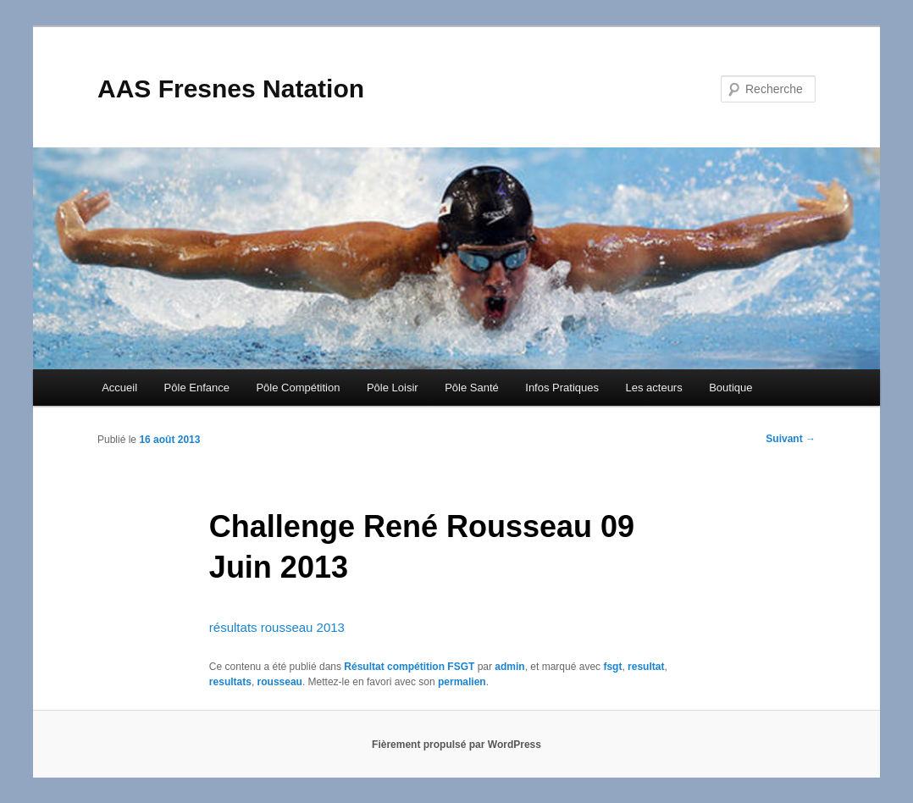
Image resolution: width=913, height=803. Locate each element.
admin (509, 667)
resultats (230, 682)
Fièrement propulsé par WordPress (456, 744)
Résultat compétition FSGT (409, 667)
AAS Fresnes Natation (230, 88)
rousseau (279, 682)
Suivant (791, 439)
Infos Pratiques (562, 387)
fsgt (612, 667)
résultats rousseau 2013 (277, 627)
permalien (462, 682)
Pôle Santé (472, 387)
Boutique (730, 387)
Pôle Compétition (298, 387)
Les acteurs (653, 387)
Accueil (119, 387)
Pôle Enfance (197, 387)
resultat (646, 667)
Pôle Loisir (392, 387)
